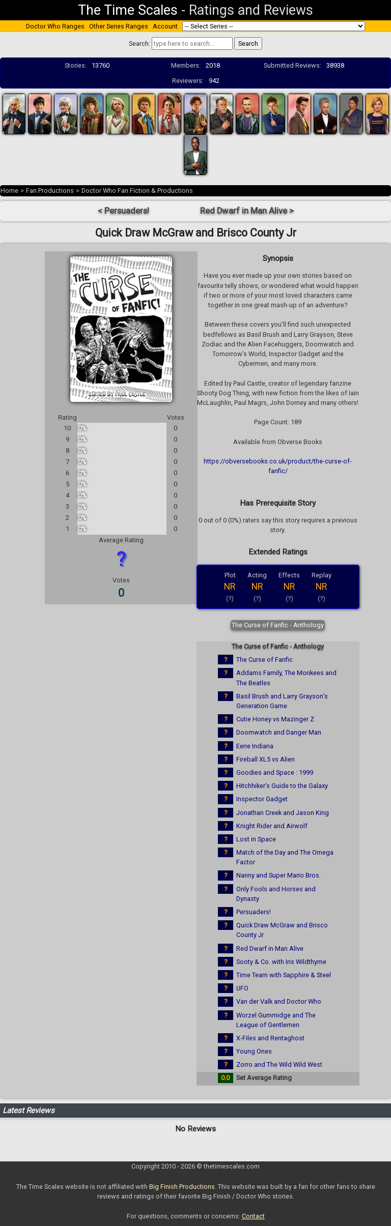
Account (165, 26)
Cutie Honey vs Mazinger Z (275, 719)
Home (9, 190)
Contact (253, 1216)
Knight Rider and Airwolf (272, 826)
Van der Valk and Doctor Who (278, 1001)
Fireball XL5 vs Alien (265, 759)
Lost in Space (256, 839)
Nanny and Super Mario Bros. (278, 875)
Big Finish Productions (182, 1186)
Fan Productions (50, 190)
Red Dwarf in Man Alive (269, 948)
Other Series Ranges (118, 26)
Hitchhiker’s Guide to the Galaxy (282, 786)
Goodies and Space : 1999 (274, 772)
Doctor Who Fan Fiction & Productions (137, 190)
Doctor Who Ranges (55, 26)
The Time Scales (128, 10)
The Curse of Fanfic (264, 659)
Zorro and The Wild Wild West (279, 1064)
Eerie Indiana (254, 746)
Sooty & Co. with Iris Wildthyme (281, 962)
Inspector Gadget (262, 799)
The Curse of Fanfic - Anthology (278, 625)
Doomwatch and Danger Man (278, 732)
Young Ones (254, 1051)
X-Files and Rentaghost (270, 1038)
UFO (242, 988)
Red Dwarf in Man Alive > (247, 211)
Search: (139, 43)
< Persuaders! (123, 211)
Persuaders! (253, 912)
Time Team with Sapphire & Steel (283, 975)
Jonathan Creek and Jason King (282, 812)
